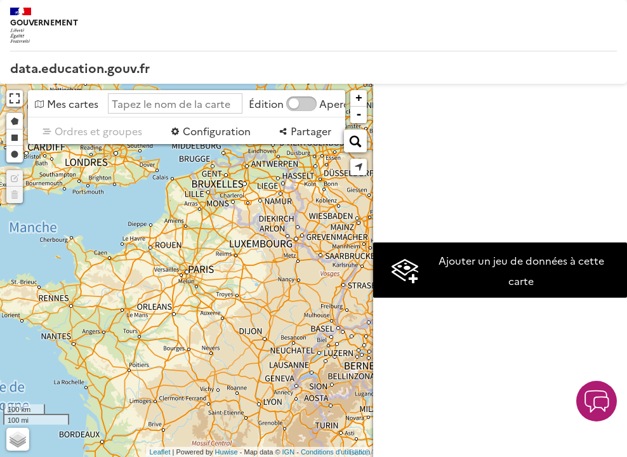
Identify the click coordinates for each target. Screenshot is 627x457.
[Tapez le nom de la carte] (175, 103)
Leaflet (159, 452)
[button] (596, 401)
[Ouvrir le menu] (608, 19)
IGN (288, 452)
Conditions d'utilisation (335, 452)
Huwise (226, 452)
